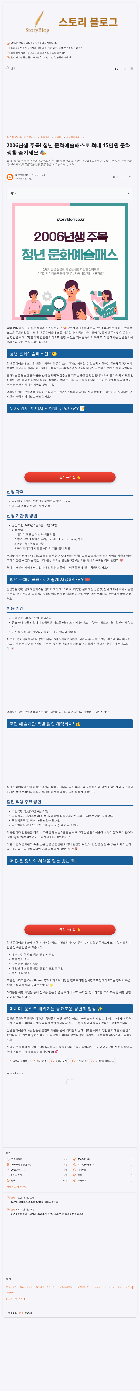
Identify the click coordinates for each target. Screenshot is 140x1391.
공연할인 (39, 1126)
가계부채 (83, 1237)
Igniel (21, 1383)
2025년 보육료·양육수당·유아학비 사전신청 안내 (38, 43)
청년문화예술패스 (102, 1126)
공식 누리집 (67, 493)
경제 (13, 1249)
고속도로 (83, 1249)
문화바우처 (59, 1126)
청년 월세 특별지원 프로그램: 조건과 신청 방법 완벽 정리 (43, 53)
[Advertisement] (70, 103)
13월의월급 (17, 1226)
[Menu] (132, 69)
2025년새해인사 (87, 1231)
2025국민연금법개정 (23, 1231)
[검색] (8, 69)
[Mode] (124, 69)
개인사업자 (17, 1243)
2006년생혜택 (17, 1126)
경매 (80, 1243)
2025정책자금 (19, 1237)
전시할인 (79, 1126)
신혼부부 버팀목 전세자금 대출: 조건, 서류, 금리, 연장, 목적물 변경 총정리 (53, 48)
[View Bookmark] (116, 69)
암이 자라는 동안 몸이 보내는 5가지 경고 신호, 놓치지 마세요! (46, 58)
